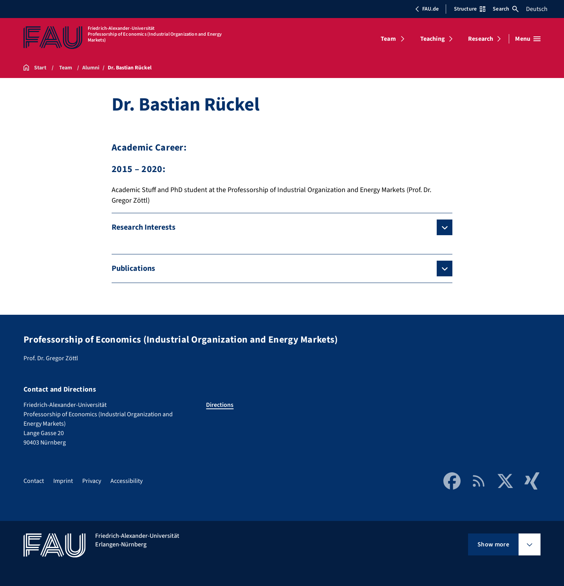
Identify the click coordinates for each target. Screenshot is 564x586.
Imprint (63, 481)
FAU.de (427, 9)
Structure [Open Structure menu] (469, 9)
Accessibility (126, 481)
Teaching (432, 38)
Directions (219, 405)
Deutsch (537, 9)
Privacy (91, 481)
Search (506, 9)
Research (480, 38)
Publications (133, 268)
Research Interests (143, 227)
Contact (34, 481)
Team (388, 38)
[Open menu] (527, 38)
